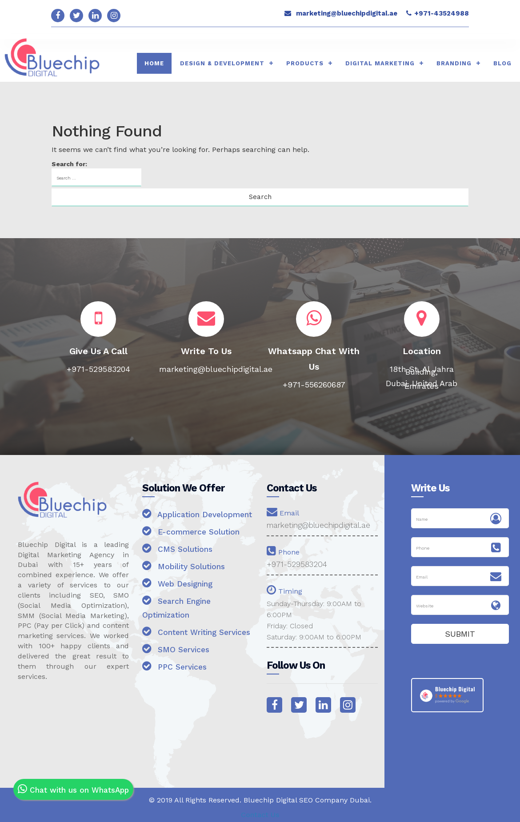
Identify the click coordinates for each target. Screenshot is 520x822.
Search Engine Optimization (177, 621)
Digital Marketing (380, 63)
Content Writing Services (180, 652)
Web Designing (179, 597)
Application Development (171, 520)
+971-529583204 (298, 564)
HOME (154, 63)
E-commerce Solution (192, 545)
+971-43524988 (441, 13)
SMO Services (177, 676)
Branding (454, 63)
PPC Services (176, 693)
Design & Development (222, 63)
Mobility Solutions (185, 579)
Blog (502, 63)
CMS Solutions (178, 562)
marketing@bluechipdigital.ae (346, 13)
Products (305, 63)
